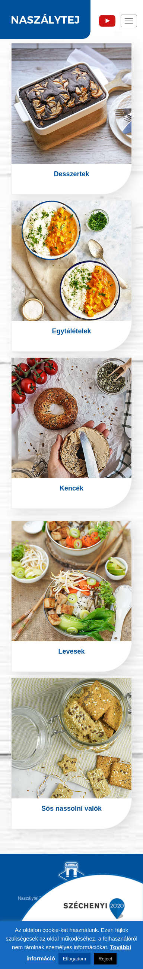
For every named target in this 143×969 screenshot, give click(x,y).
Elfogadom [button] (74, 959)
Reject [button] (105, 959)
